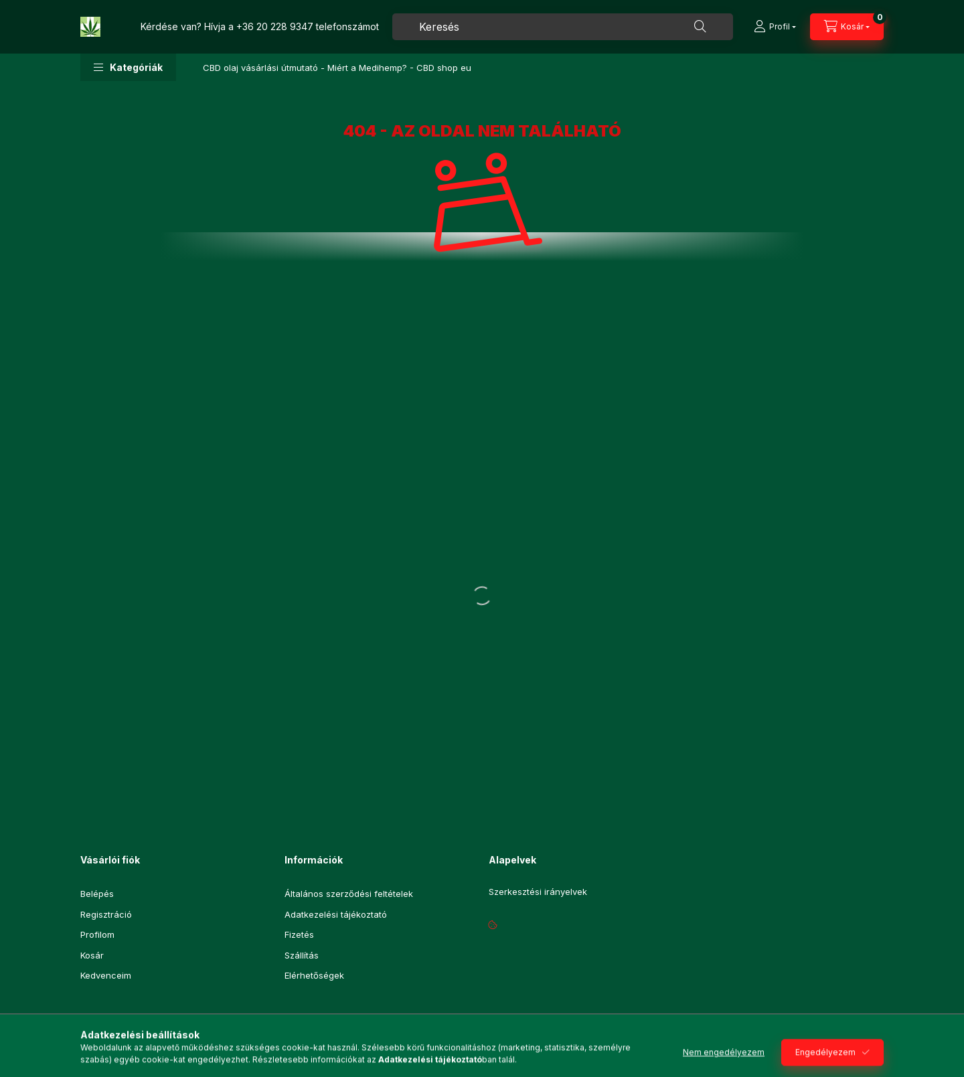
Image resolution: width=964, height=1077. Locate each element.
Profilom (97, 934)
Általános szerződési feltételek (349, 893)
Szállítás (302, 955)
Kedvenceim (105, 975)
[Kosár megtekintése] (847, 26)
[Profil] (775, 26)
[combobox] (562, 26)
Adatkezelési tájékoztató (336, 914)
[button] (128, 67)
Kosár (92, 955)
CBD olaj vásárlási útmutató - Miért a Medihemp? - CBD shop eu (337, 67)
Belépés (97, 893)
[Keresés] (700, 26)
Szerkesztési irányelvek (538, 892)
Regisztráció (106, 914)
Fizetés (299, 934)
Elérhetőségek (314, 975)
